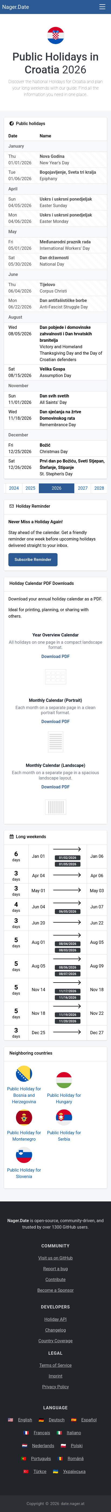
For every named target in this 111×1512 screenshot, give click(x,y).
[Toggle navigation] (102, 7)
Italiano (74, 1432)
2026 (57, 488)
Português (41, 1458)
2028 (99, 488)
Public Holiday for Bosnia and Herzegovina (24, 1095)
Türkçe (39, 1471)
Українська (74, 1471)
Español (89, 1419)
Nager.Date (15, 7)
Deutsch (57, 1419)
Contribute (55, 1279)
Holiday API (55, 1319)
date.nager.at (72, 1503)
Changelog (55, 1330)
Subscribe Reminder (33, 559)
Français (42, 1432)
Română (76, 1458)
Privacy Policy (55, 1386)
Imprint (55, 1376)
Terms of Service (55, 1365)
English (25, 1419)
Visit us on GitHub (55, 1258)
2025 (30, 488)
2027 (83, 488)
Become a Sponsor (55, 1290)
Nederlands (43, 1445)
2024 (14, 488)
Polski (77, 1445)
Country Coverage (55, 1340)
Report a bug (55, 1268)
